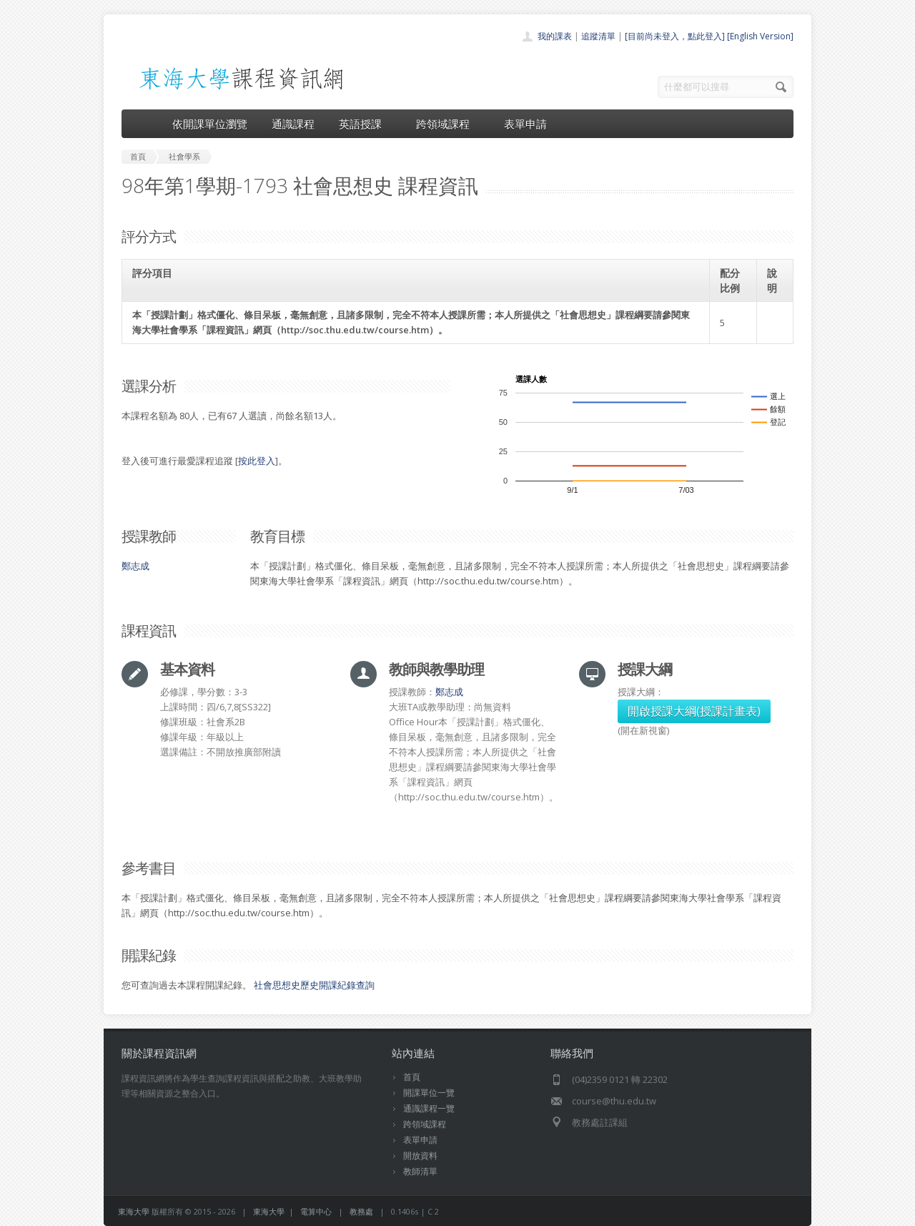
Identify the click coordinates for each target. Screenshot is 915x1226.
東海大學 (133, 1211)
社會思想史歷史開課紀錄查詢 (314, 985)
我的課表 (555, 36)
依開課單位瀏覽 (209, 124)
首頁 (411, 1077)
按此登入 (256, 460)
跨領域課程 (448, 124)
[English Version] (760, 36)
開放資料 (420, 1155)
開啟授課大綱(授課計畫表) (694, 711)
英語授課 (365, 124)
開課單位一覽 (429, 1093)
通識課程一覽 (429, 1108)
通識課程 (293, 124)
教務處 (361, 1211)
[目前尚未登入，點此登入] (675, 36)
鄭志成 (135, 565)
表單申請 (525, 124)
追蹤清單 (598, 36)
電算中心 (316, 1211)
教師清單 (420, 1171)
